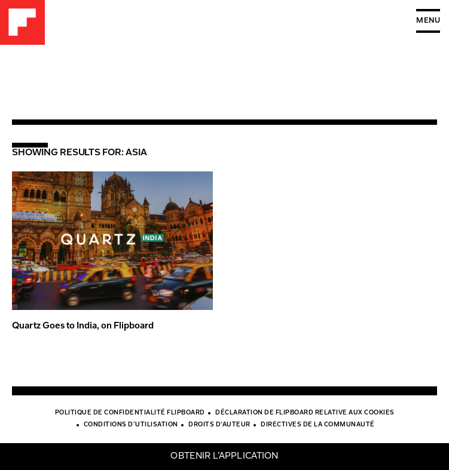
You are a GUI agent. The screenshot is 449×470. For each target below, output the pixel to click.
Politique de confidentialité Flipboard (130, 413)
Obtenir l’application (224, 456)
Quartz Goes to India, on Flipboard (83, 326)
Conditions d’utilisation (131, 425)
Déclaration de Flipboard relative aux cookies (305, 413)
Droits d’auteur (219, 425)
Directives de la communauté (318, 425)
